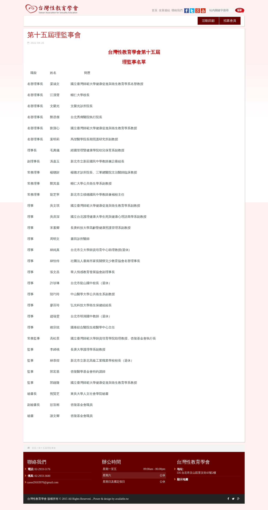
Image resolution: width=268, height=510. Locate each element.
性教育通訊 (122, 20)
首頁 (154, 10)
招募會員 (230, 20)
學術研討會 (100, 20)
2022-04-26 (37, 42)
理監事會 (78, 20)
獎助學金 (186, 20)
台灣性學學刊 (143, 20)
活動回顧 (208, 20)
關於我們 (35, 20)
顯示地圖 (182, 479)
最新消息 (57, 20)
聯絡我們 (177, 10)
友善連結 (164, 10)
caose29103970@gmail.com (42, 482)
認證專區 (165, 20)
